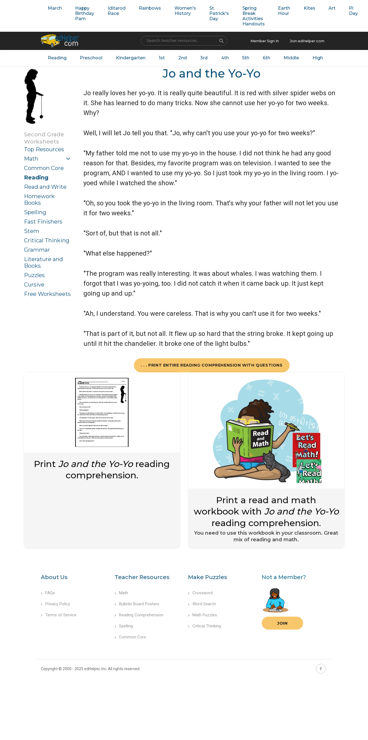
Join (282, 622)
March (54, 7)
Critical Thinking (46, 239)
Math (31, 157)
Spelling (35, 211)
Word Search (202, 603)
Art (319, 7)
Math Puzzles (202, 614)
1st (162, 57)
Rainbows (145, 7)
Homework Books (39, 198)
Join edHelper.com (309, 41)
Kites (297, 7)
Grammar (37, 248)
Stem (31, 230)
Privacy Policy (55, 603)
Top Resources (44, 148)
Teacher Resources (142, 576)
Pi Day (339, 10)
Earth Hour (273, 10)
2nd (181, 57)
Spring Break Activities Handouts (244, 15)
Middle (285, 57)
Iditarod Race (113, 10)
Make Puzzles (207, 576)
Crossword (200, 592)
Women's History (178, 10)
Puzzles (34, 274)
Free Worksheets (47, 293)
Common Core (44, 167)
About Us (54, 576)
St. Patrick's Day (211, 13)
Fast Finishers (43, 220)
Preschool (93, 57)
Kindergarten (131, 57)
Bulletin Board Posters (137, 603)
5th (242, 57)
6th (262, 57)
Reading (61, 57)
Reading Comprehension (139, 614)
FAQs (48, 592)
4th (222, 57)
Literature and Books (43, 261)
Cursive (34, 283)
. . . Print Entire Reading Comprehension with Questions (212, 364)
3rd (201, 57)
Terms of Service (58, 614)
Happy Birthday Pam (82, 13)
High (311, 57)
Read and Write (45, 185)
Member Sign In (268, 41)
